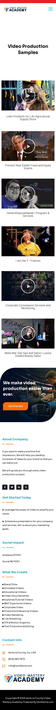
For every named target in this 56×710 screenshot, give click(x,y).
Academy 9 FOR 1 (11, 555)
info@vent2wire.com (20, 665)
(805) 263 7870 (16, 659)
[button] (28, 95)
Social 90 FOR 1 (11, 561)
